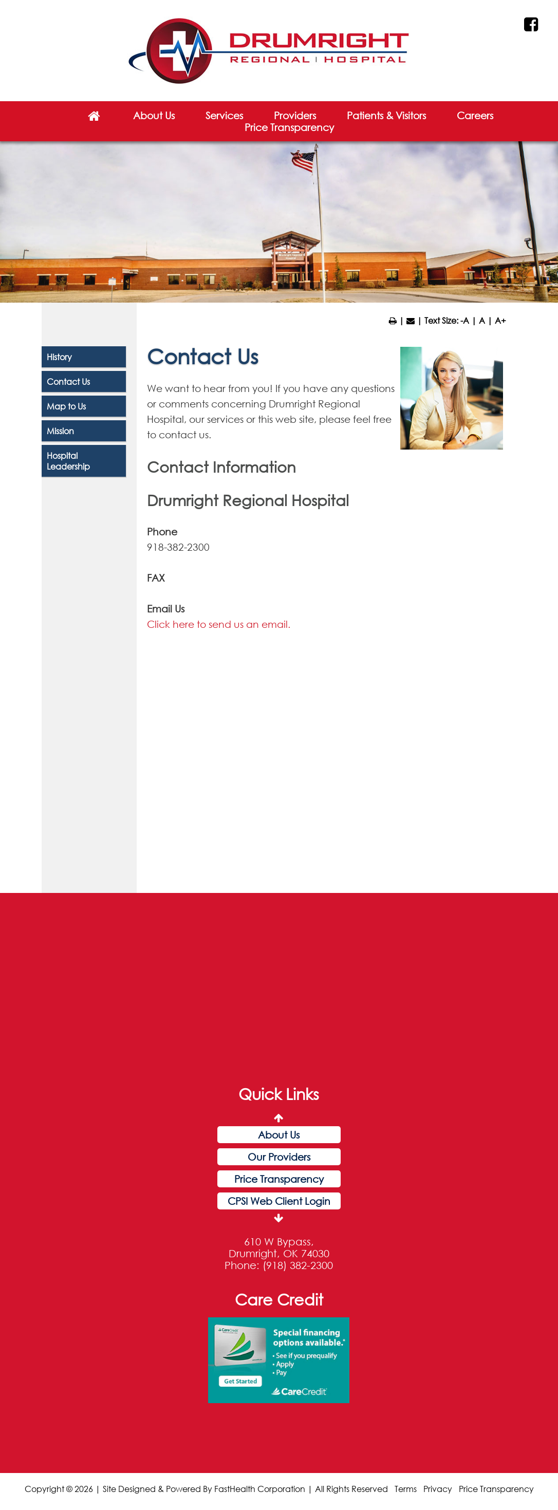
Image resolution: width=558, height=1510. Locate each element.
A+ (500, 320)
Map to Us (66, 406)
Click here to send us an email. (218, 624)
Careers (475, 115)
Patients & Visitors (386, 115)
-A (464, 320)
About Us (154, 115)
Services (224, 115)
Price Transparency (289, 127)
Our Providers (279, 1157)
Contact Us (68, 381)
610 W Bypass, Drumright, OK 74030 (279, 1247)
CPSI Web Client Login (279, 1201)
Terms (406, 1488)
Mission (60, 430)
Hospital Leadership (68, 461)
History (59, 356)
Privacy (437, 1488)
